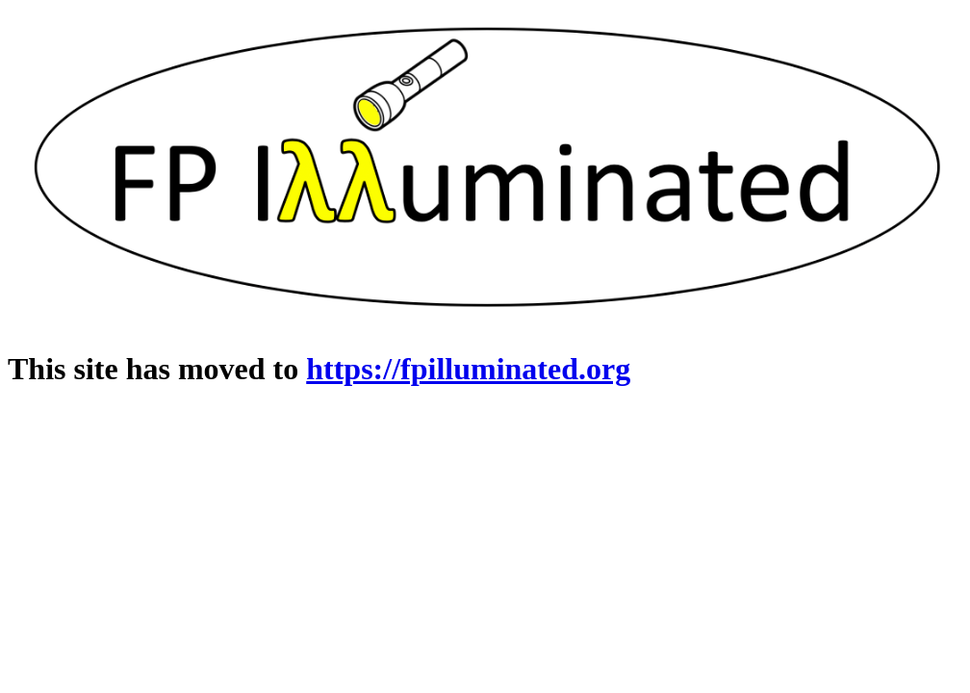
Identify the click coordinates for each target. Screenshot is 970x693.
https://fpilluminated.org (468, 368)
